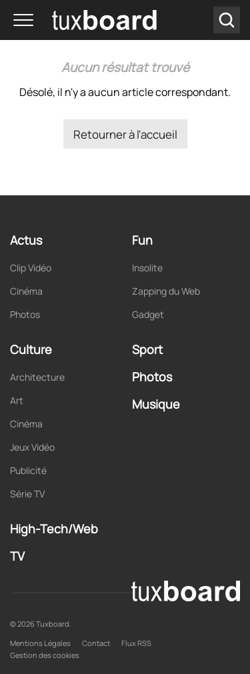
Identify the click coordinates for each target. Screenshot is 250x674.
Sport (147, 349)
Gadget (148, 314)
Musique (156, 404)
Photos (25, 314)
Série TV (27, 493)
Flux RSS (136, 643)
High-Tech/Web (54, 529)
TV (17, 556)
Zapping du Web (166, 291)
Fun (142, 240)
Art (16, 400)
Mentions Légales (40, 643)
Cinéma (26, 291)
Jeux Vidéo (32, 447)
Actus (26, 240)
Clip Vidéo (30, 267)
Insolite (147, 267)
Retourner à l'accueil (125, 134)
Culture (31, 349)
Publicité (28, 470)
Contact (96, 643)
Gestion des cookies (44, 655)
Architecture (37, 377)
